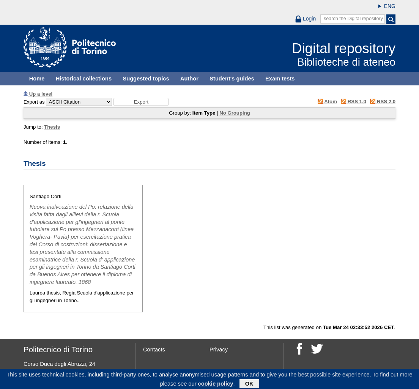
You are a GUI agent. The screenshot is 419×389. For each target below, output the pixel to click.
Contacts (154, 349)
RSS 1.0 (352, 101)
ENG (389, 6)
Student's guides (232, 79)
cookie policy (215, 385)
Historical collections (84, 79)
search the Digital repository (353, 18)
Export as (34, 102)
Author (189, 79)
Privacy (219, 349)
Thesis (52, 127)
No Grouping (234, 113)
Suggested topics (146, 79)
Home (37, 79)
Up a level (38, 94)
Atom (326, 101)
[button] (141, 102)
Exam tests (280, 79)
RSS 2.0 (381, 101)
